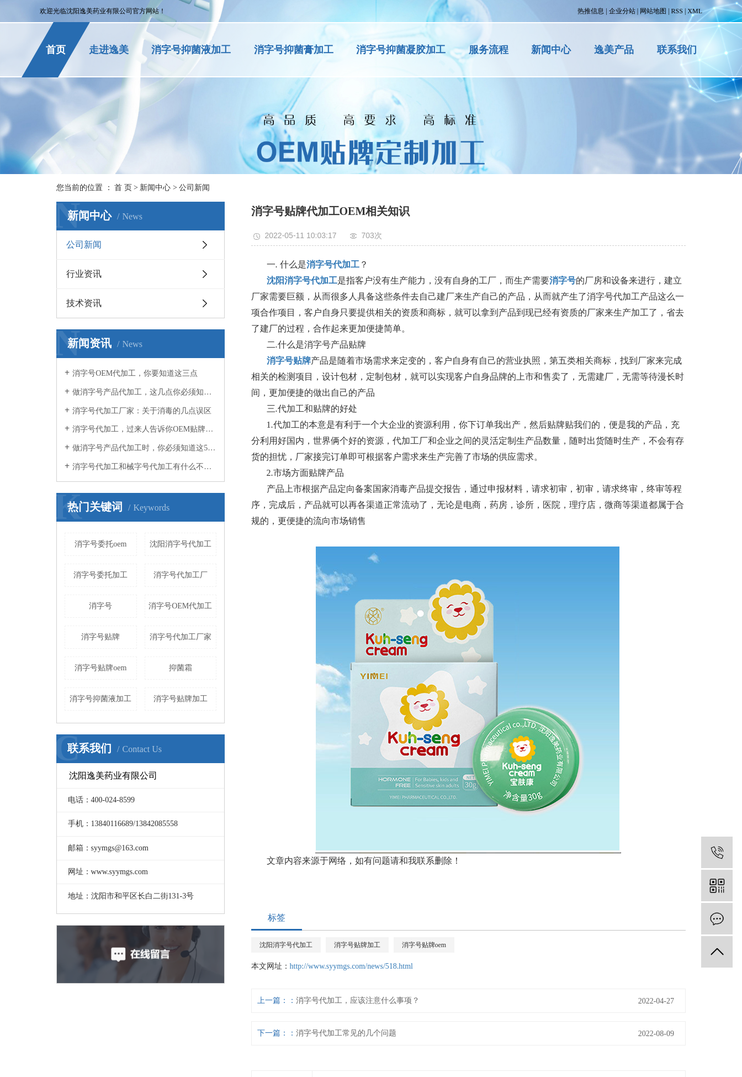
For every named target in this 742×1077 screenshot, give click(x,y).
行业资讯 (84, 274)
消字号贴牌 (100, 637)
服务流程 (488, 49)
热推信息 (590, 11)
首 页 (123, 187)
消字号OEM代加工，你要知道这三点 (135, 373)
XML (694, 11)
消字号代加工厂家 (180, 637)
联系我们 (677, 49)
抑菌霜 (180, 668)
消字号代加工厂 (180, 575)
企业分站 (622, 11)
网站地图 (653, 11)
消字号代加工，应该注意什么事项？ (358, 1000)
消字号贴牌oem (100, 668)
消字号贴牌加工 (180, 699)
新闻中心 (551, 49)
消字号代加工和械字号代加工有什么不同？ (144, 467)
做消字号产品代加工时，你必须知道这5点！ (144, 448)
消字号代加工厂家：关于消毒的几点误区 (141, 411)
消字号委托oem (100, 544)
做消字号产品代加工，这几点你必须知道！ (144, 392)
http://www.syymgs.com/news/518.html (351, 966)
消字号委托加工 (100, 575)
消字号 (100, 606)
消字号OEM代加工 (180, 606)
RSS (677, 11)
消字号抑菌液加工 (191, 49)
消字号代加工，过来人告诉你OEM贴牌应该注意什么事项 (144, 429)
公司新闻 (194, 187)
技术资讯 (84, 303)
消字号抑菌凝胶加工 (401, 49)
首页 (56, 49)
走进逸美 (109, 49)
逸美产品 (614, 49)
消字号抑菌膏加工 (293, 49)
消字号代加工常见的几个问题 (346, 1033)
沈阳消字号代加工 (180, 544)
